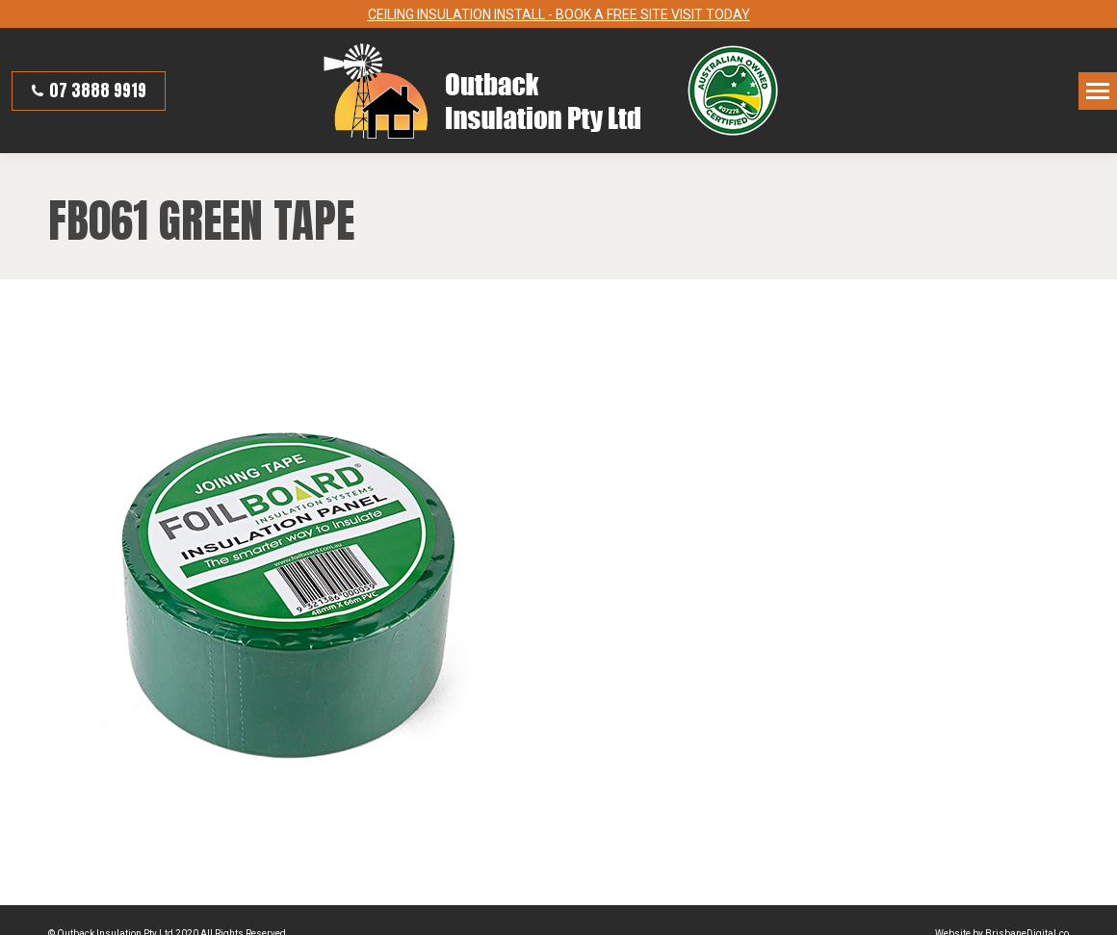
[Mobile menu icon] (1097, 88)
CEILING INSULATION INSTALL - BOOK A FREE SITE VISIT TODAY (559, 12)
